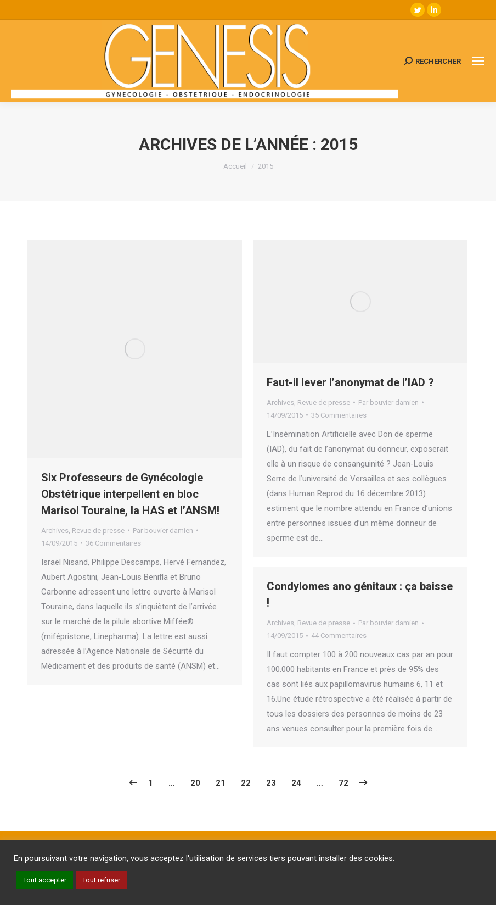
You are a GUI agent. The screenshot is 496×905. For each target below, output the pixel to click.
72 (343, 783)
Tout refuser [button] (101, 880)
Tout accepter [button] (44, 880)
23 (271, 783)
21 (221, 783)
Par (163, 530)
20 (195, 783)
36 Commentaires (113, 543)
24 (296, 783)
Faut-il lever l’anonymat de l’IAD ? (350, 382)
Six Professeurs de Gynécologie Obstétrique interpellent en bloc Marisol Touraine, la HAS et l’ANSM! (130, 494)
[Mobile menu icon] (478, 61)
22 (246, 783)
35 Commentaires (339, 415)
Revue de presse (98, 530)
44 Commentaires (339, 635)
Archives (55, 530)
